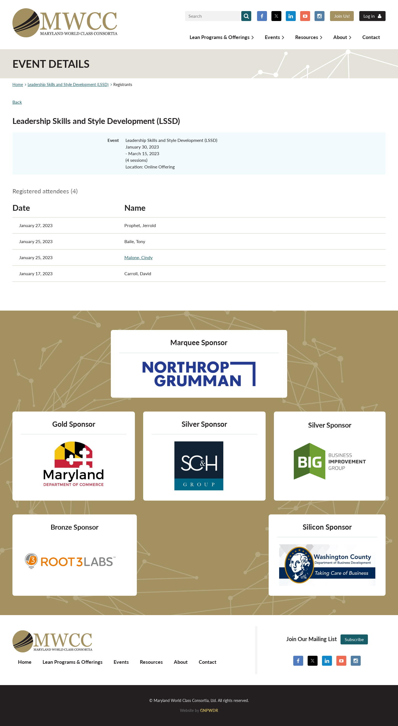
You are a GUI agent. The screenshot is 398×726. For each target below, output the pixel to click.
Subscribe (354, 639)
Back (17, 102)
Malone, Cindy (138, 257)
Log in (369, 16)
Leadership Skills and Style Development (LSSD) (68, 84)
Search (246, 16)
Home (17, 84)
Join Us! (342, 16)
